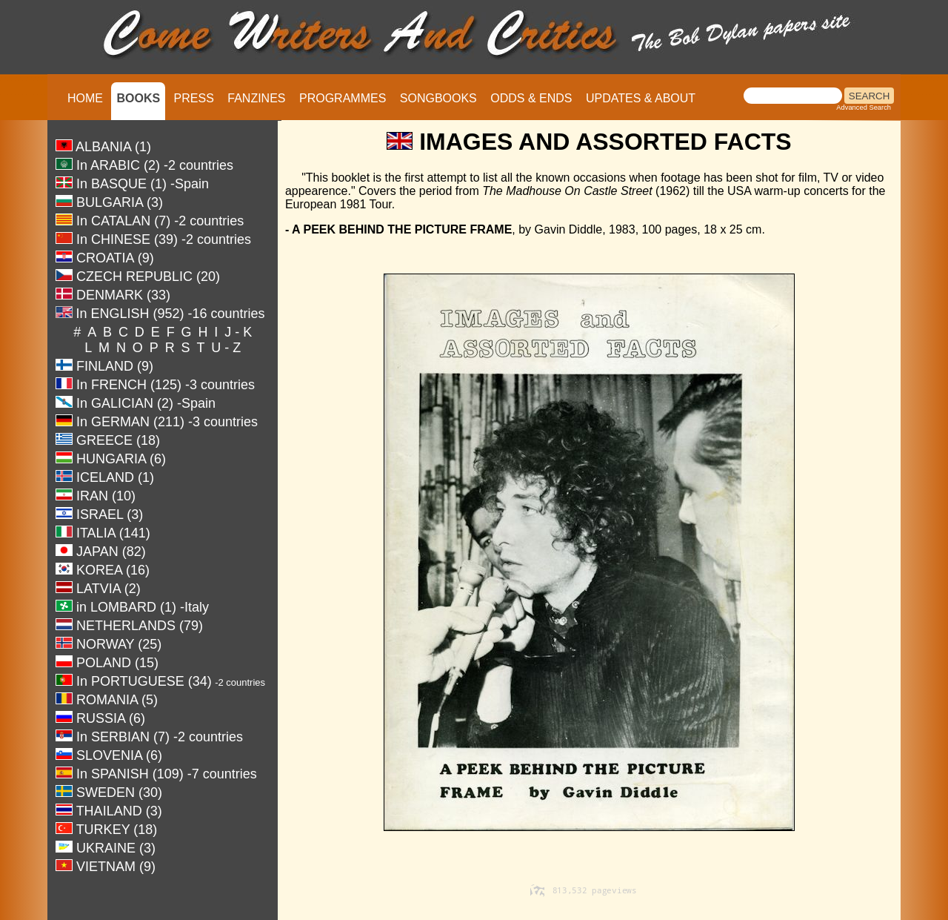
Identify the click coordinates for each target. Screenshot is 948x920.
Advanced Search (863, 107)
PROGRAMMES (342, 98)
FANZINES (256, 98)
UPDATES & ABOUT (640, 98)
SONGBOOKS (438, 98)
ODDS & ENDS (531, 98)
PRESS (194, 98)
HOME (85, 98)
